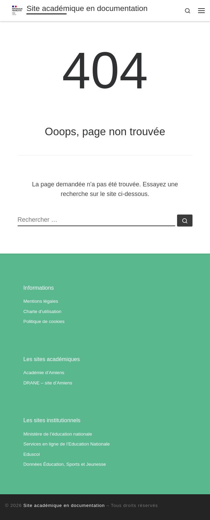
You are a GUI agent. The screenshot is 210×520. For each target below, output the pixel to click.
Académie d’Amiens (43, 372)
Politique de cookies (44, 321)
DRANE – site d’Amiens (47, 382)
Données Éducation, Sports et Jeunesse (64, 464)
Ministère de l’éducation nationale (57, 434)
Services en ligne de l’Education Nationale (66, 444)
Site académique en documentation (64, 505)
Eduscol (31, 454)
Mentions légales (40, 301)
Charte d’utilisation (42, 311)
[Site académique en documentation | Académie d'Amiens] (17, 9)
